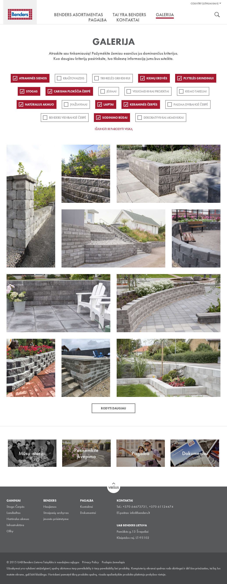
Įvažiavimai (78, 104)
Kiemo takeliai (196, 91)
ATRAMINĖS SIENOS (33, 78)
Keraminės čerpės (143, 104)
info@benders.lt (140, 513)
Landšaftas (13, 513)
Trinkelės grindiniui (115, 78)
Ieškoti (217, 15)
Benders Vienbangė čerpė (67, 118)
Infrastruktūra (15, 525)
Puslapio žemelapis (113, 562)
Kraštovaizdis (73, 78)
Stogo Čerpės (15, 506)
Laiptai (109, 104)
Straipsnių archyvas (56, 513)
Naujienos (49, 506)
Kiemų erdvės (156, 78)
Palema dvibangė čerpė (191, 104)
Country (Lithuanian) (204, 3)
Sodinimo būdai (114, 118)
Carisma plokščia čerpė (72, 91)
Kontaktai (86, 506)
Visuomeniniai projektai (151, 91)
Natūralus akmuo (39, 104)
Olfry (10, 531)
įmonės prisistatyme (56, 519)
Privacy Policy (90, 562)
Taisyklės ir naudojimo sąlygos (61, 562)
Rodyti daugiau (113, 408)
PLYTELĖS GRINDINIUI (198, 78)
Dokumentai (88, 513)
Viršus (113, 488)
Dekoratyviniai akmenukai (164, 118)
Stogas (32, 91)
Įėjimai (111, 91)
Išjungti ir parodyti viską (113, 129)
